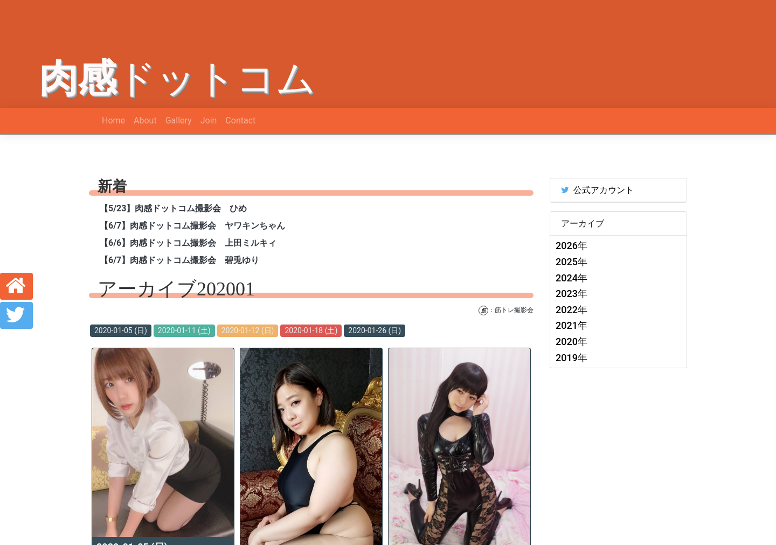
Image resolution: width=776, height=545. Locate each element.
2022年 (571, 309)
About (145, 120)
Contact (240, 120)
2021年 (571, 325)
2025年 (571, 261)
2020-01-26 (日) (374, 330)
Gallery (178, 120)
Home (113, 120)
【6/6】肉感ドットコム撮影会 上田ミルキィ (188, 243)
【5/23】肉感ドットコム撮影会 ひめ (173, 208)
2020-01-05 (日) (120, 330)
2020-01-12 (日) (247, 330)
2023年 (571, 293)
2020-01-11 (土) (184, 330)
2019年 (571, 357)
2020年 (571, 341)
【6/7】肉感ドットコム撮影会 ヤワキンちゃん (192, 225)
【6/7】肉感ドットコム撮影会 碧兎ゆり (179, 260)
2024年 (571, 278)
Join (208, 120)
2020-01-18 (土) (311, 330)
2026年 (571, 245)
